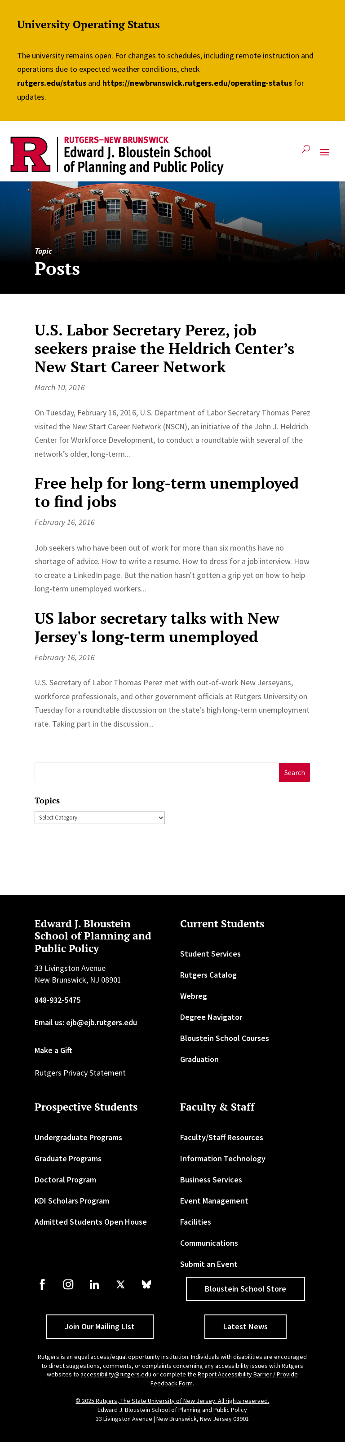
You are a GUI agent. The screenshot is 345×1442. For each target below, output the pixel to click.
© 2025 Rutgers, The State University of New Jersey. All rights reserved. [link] (172, 1401)
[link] (117, 156)
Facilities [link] (195, 1222)
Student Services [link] (210, 953)
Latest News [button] (245, 1326)
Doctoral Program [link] (65, 1179)
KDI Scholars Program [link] (72, 1200)
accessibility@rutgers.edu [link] (115, 1374)
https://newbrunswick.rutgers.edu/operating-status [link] (197, 83)
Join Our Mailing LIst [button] (100, 1326)
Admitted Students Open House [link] (91, 1222)
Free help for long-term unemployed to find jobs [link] (167, 492)
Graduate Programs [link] (68, 1158)
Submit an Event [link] (209, 1264)
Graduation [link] (199, 1059)
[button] (325, 156)
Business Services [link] (211, 1179)
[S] (157, 772)
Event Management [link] (214, 1200)
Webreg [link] (193, 996)
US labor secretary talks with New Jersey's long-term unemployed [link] (157, 627)
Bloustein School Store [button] (245, 1288)
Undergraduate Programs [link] (78, 1137)
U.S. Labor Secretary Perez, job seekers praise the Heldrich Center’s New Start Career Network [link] (164, 348)
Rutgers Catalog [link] (208, 975)
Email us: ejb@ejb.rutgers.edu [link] (86, 1022)
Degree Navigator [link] (211, 1017)
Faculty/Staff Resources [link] (221, 1137)
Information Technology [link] (222, 1158)
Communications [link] (209, 1243)
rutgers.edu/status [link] (51, 83)
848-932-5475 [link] (57, 1000)
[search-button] (306, 152)
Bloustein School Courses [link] (224, 1038)
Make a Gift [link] (53, 1050)
